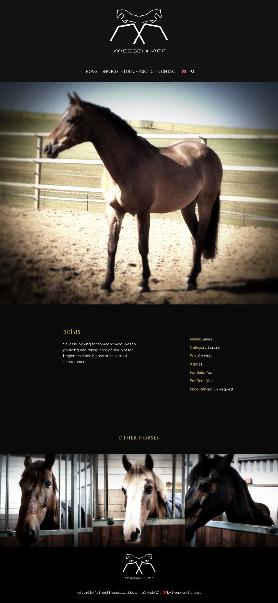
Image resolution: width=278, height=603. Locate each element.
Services (110, 71)
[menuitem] (184, 71)
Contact (167, 71)
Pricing (146, 71)
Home (92, 71)
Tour (128, 71)
